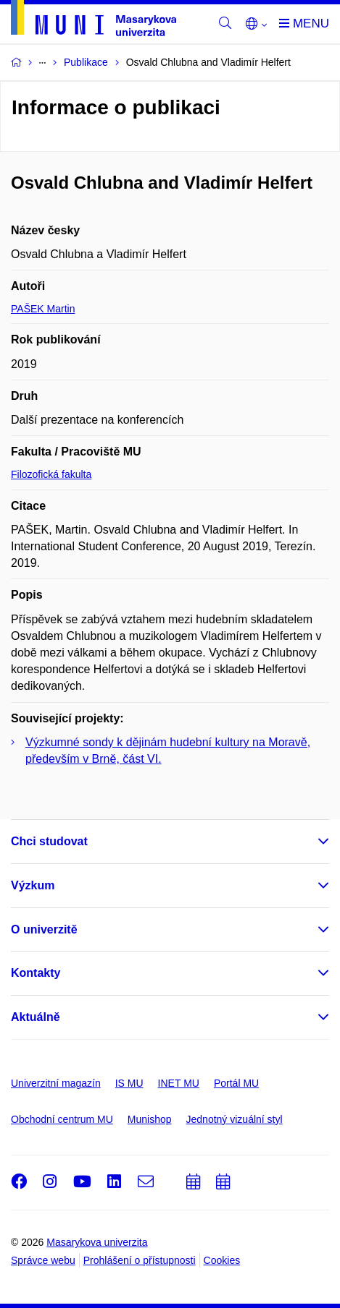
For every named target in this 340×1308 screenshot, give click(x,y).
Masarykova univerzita (96, 1242)
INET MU (178, 1083)
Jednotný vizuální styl (234, 1119)
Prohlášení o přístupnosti (139, 1260)
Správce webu (43, 1260)
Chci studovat (49, 841)
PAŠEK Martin (43, 309)
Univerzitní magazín (56, 1083)
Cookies (222, 1260)
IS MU (129, 1083)
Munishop (150, 1119)
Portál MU (236, 1083)
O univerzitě (44, 929)
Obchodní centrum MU (62, 1119)
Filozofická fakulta (51, 474)
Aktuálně (35, 1017)
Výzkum (32, 885)
